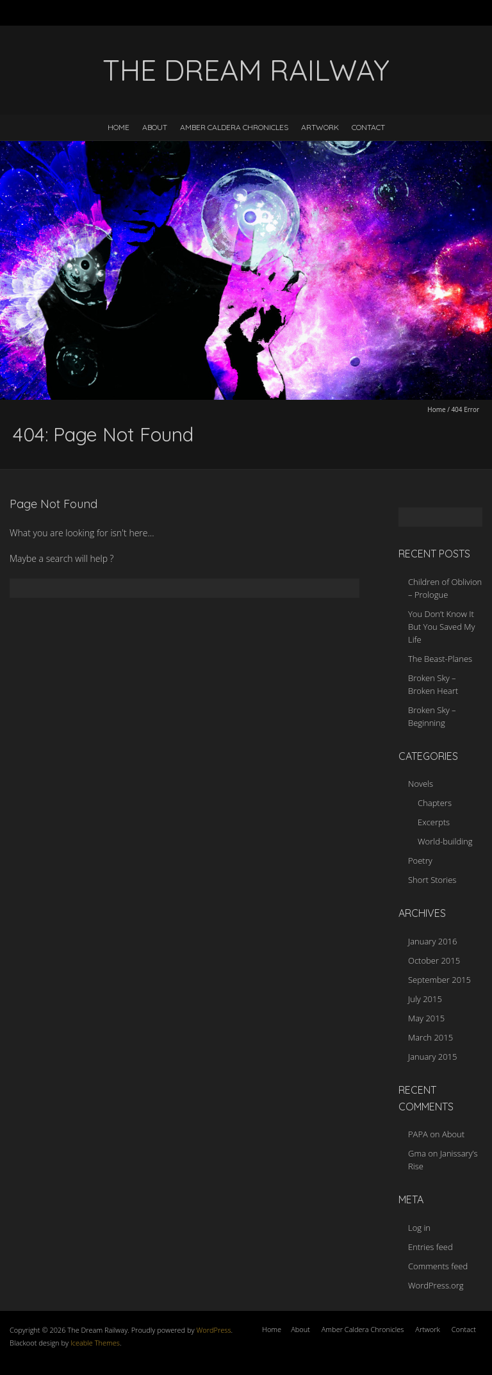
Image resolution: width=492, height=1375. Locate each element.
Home (118, 127)
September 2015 (439, 979)
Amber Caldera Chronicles (234, 127)
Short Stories (432, 879)
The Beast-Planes (440, 658)
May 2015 (426, 1018)
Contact (368, 127)
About (154, 127)
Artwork (320, 127)
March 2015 (430, 1037)
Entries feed (430, 1247)
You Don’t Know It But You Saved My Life (441, 626)
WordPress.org (435, 1285)
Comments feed (438, 1266)
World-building (445, 841)
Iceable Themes (95, 1342)
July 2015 (425, 999)
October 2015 (434, 960)
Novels (420, 783)
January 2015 (432, 1056)
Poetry (420, 860)
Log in (419, 1227)
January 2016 (432, 941)
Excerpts (434, 822)
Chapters (435, 803)
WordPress (213, 1330)
